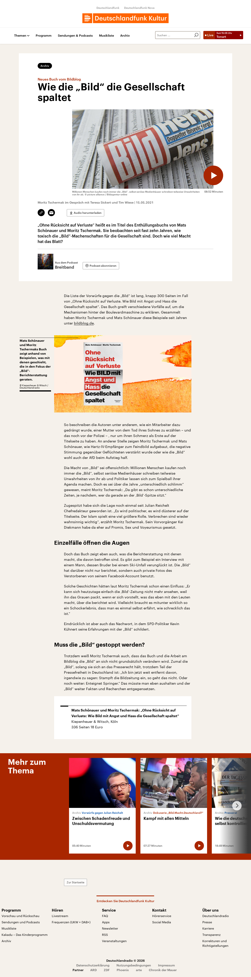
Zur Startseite (75, 882)
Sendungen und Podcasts (21, 922)
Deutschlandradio (215, 916)
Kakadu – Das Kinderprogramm (25, 934)
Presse (207, 922)
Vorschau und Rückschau (20, 916)
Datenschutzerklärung (92, 965)
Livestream (60, 916)
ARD (93, 970)
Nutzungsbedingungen (133, 965)
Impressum (166, 965)
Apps (106, 922)
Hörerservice (161, 916)
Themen (20, 35)
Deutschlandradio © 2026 (125, 960)
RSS (105, 934)
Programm (44, 35)
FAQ (105, 916)
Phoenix (123, 970)
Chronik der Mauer (163, 970)
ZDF (107, 970)
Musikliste (106, 35)
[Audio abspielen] (213, 175)
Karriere (208, 928)
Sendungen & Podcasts (75, 35)
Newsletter (110, 928)
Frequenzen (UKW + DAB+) (71, 922)
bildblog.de (84, 323)
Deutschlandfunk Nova (139, 7)
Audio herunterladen (88, 212)
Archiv (125, 35)
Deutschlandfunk (107, 7)
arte (139, 970)
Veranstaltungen (114, 941)
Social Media (161, 922)
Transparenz (211, 934)
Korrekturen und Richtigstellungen (215, 943)
